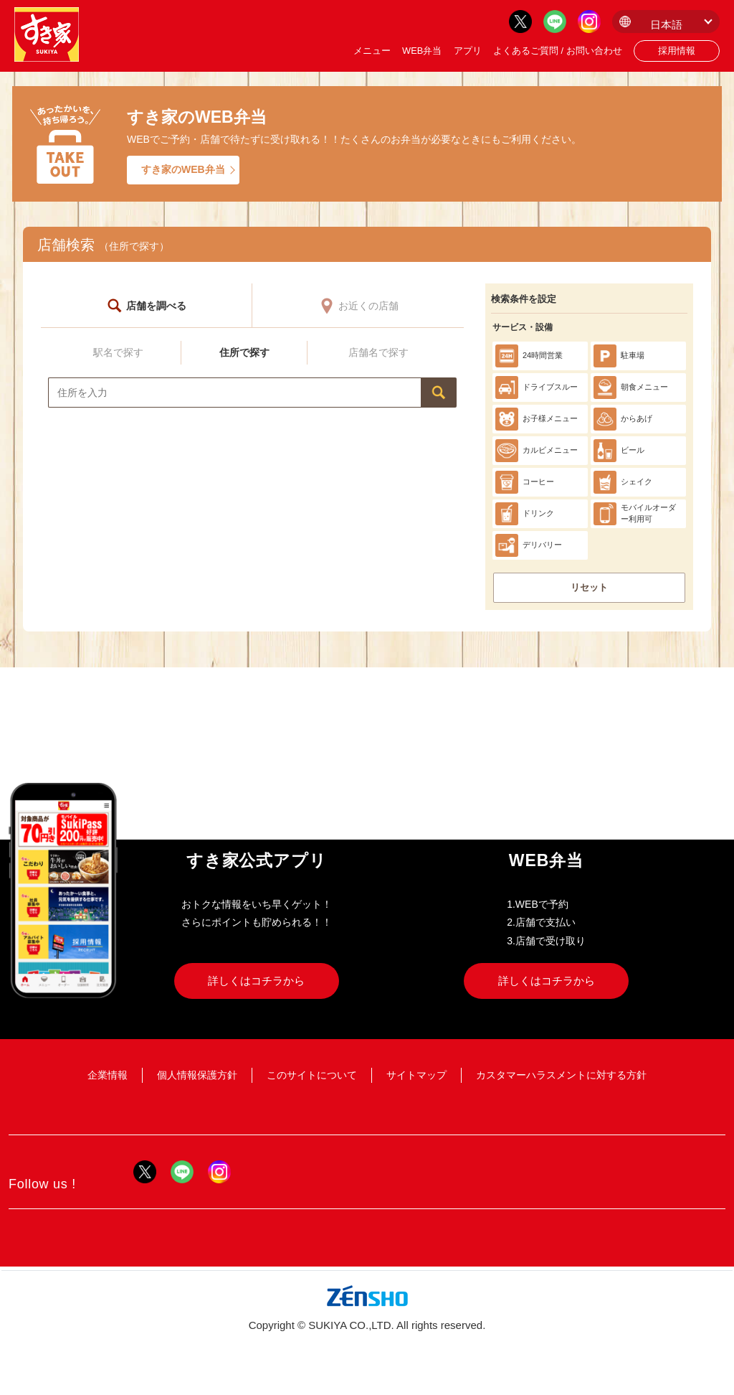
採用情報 (676, 50)
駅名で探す (118, 352)
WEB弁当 (422, 50)
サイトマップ (416, 1075)
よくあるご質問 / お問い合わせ (557, 50)
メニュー (372, 50)
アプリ (468, 50)
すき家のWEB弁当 (183, 169)
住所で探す (244, 352)
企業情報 (107, 1075)
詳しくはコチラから (256, 980)
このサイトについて (312, 1075)
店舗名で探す (378, 352)
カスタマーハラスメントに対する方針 (561, 1075)
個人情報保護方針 (197, 1075)
